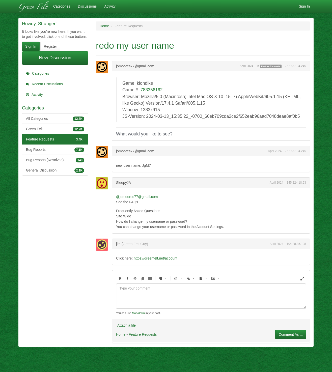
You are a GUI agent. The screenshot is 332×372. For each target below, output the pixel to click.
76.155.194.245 (295, 66)
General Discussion (55, 170)
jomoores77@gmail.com (135, 66)
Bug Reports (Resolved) (55, 159)
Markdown (138, 312)
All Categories (55, 118)
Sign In (304, 6)
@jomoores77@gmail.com (137, 197)
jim (118, 244)
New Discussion (55, 57)
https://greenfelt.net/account (155, 258)
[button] (119, 278)
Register (50, 46)
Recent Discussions (44, 84)
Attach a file (126, 325)
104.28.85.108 (296, 244)
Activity (109, 6)
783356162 (152, 89)
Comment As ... (291, 334)
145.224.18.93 (296, 182)
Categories (61, 6)
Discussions (87, 6)
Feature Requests (55, 139)
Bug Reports (55, 149)
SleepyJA (123, 183)
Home (120, 334)
